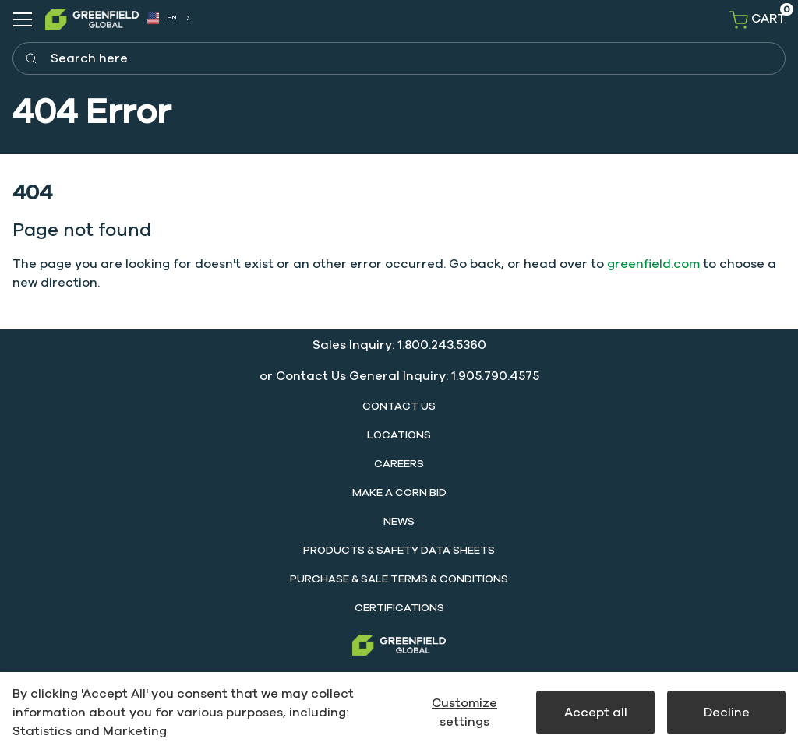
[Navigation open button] (22, 19)
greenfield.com (653, 264)
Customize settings (464, 712)
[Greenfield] (399, 645)
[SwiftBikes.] (92, 19)
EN (162, 18)
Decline (727, 712)
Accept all (595, 712)
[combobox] (168, 18)
